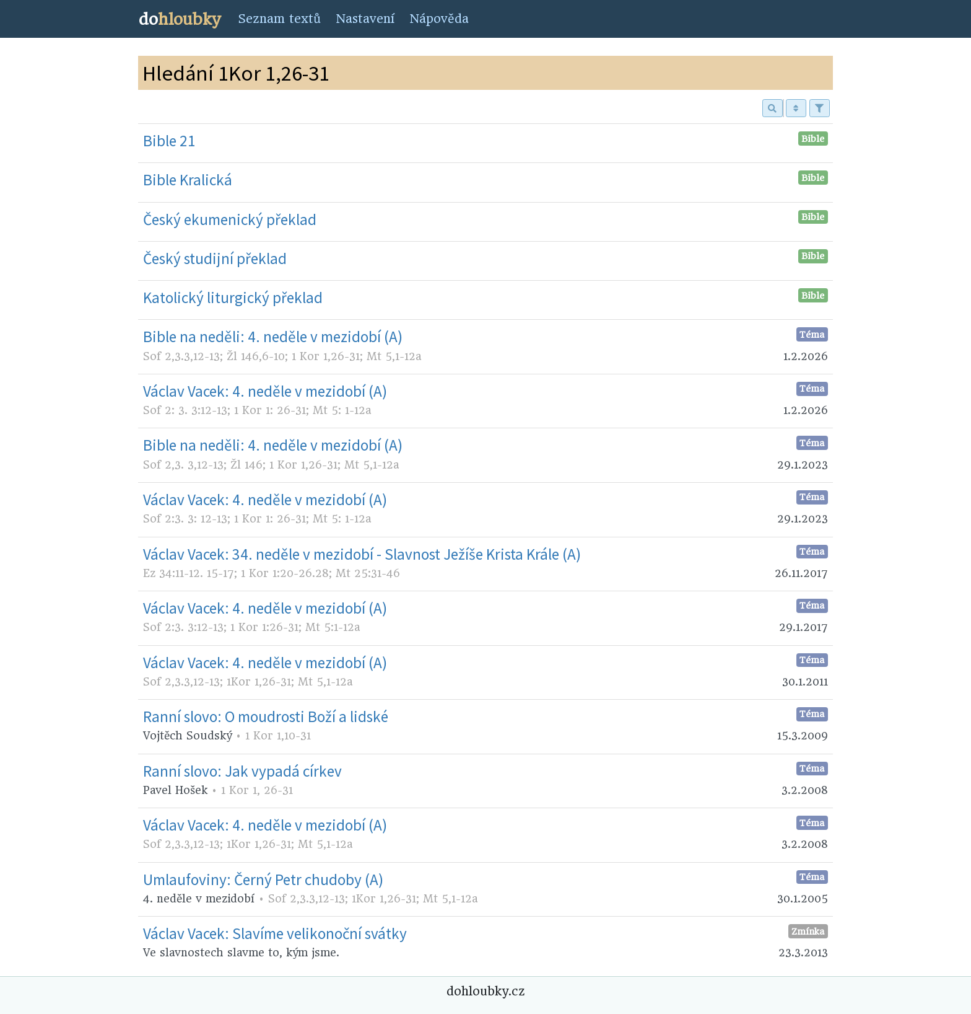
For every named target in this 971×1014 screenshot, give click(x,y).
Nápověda (439, 19)
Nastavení (365, 19)
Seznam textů (279, 19)
